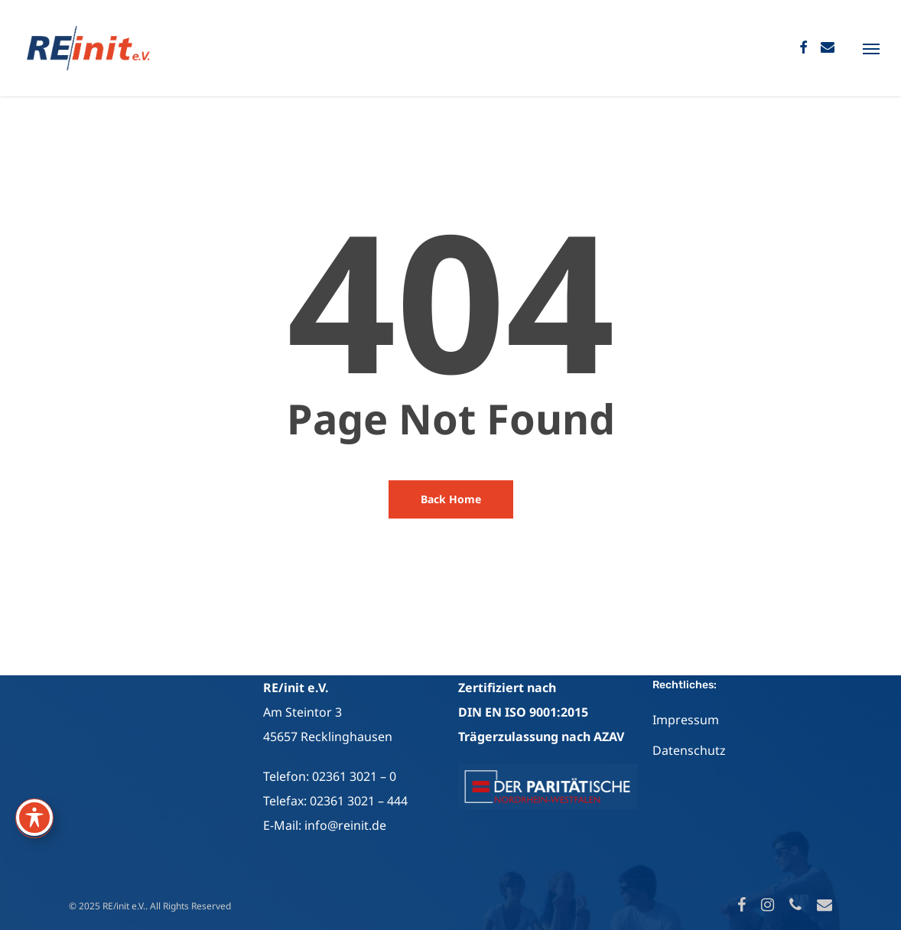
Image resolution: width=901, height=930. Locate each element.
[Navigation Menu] (871, 48)
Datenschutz (689, 750)
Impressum (685, 719)
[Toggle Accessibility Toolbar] (34, 817)
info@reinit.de (345, 825)
